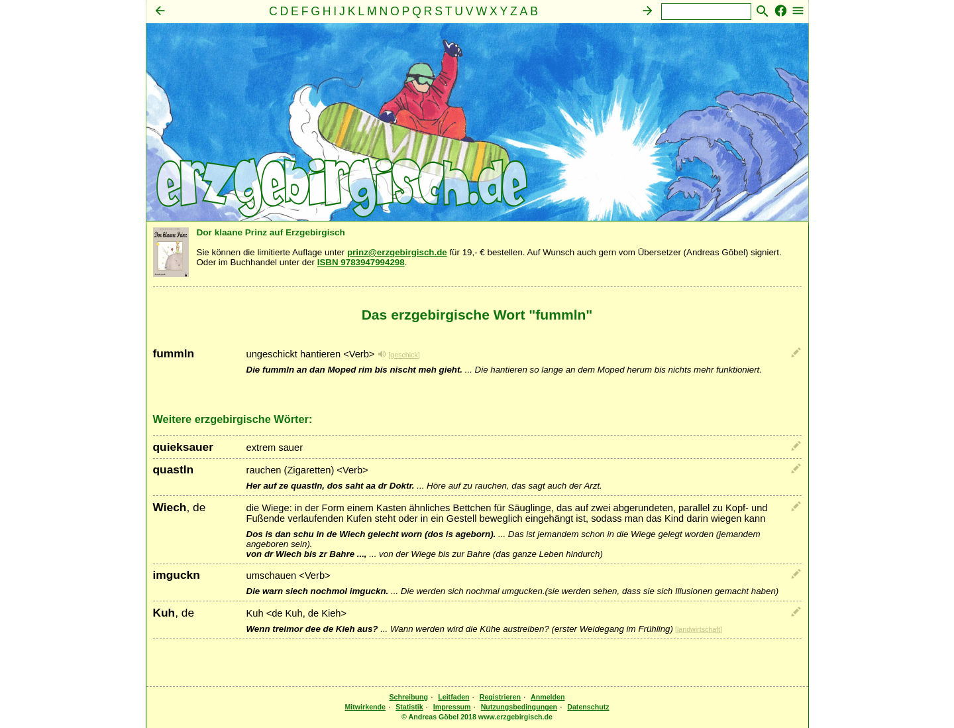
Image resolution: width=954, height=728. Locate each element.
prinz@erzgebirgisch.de (397, 252)
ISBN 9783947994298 (361, 262)
